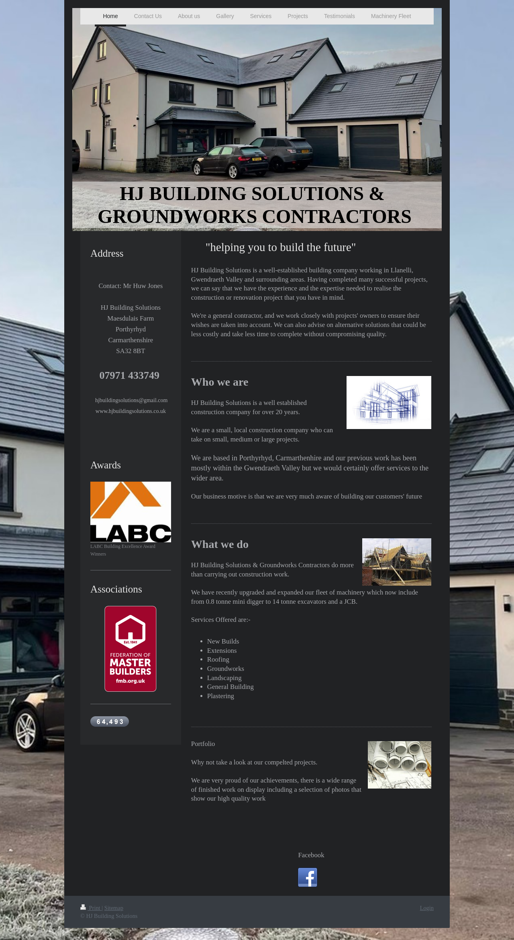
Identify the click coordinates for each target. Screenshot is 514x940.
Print (91, 908)
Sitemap (113, 908)
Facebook (311, 855)
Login (427, 908)
